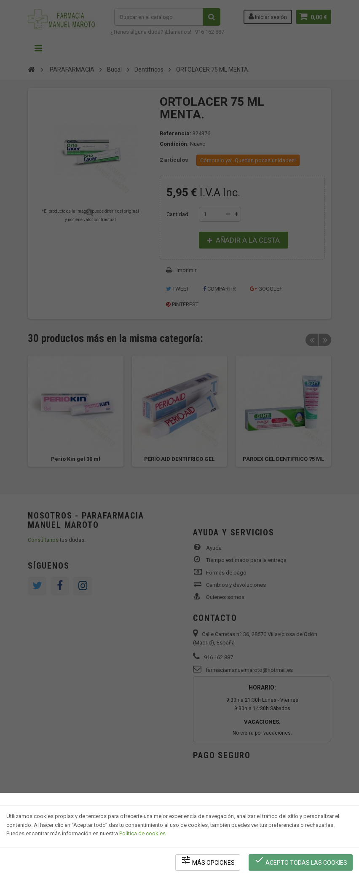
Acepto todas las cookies (300, 860)
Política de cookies (142, 833)
